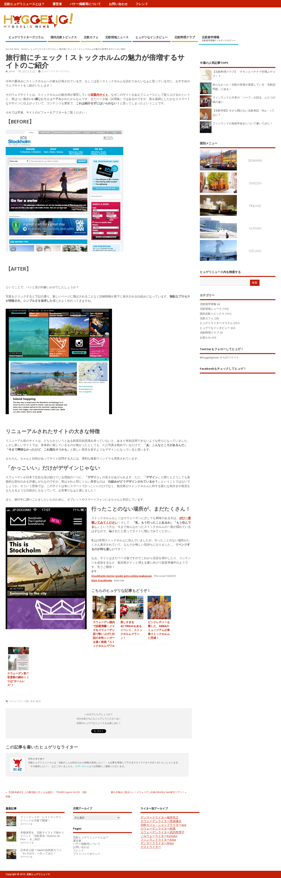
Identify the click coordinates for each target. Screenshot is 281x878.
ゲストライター (150, 847)
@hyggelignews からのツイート (219, 357)
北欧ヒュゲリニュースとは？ (24, 4)
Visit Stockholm (101, 580)
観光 (38, 701)
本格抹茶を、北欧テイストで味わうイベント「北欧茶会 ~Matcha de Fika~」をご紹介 (42, 836)
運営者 (57, 4)
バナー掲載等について (85, 4)
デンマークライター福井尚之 (159, 817)
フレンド (141, 4)
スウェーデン (16, 701)
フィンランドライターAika (158, 839)
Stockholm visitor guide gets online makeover (121, 576)
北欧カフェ (91, 37)
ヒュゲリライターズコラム (26, 37)
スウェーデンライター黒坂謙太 (160, 821)
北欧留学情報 (219, 38)
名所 (32, 701)
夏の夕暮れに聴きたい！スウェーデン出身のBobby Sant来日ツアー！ (147, 792)
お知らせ (205, 337)
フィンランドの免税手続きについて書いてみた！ (243, 123)
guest (12, 71)
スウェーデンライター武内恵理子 (162, 832)
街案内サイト (99, 94)
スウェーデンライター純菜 (158, 828)
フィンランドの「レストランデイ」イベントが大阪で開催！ (42, 818)
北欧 (26, 701)
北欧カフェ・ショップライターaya (163, 825)
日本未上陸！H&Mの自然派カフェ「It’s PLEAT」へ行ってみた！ (41, 851)
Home (24, 49)
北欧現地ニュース (117, 37)
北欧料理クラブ (184, 37)
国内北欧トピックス (64, 37)
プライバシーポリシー (86, 854)
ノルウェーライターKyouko (158, 836)
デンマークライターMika (157, 843)
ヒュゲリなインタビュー (151, 37)
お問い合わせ (118, 4)
